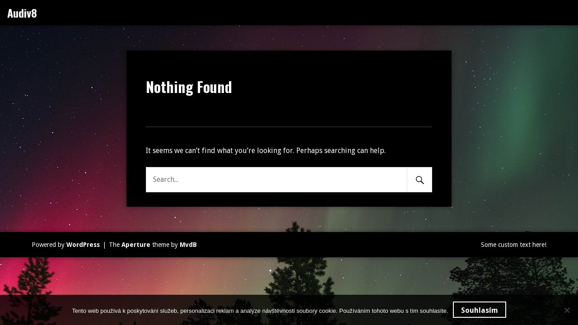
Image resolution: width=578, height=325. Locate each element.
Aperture (135, 244)
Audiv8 (22, 13)
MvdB (188, 244)
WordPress (83, 244)
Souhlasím (479, 310)
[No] (566, 310)
